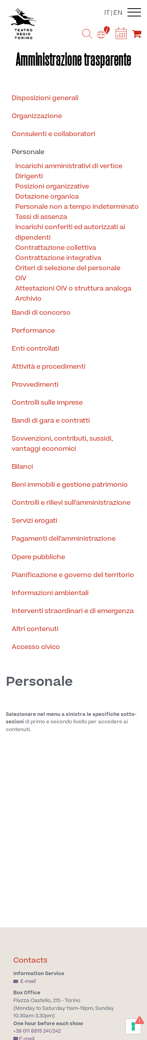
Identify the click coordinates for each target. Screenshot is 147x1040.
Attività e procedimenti (48, 366)
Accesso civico (36, 647)
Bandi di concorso (41, 312)
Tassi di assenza (41, 217)
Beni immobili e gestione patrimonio (70, 485)
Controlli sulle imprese (47, 402)
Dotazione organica (47, 196)
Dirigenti (29, 176)
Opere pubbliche (38, 557)
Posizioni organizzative (52, 186)
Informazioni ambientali (50, 593)
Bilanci (22, 467)
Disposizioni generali (45, 98)
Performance (33, 330)
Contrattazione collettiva (55, 248)
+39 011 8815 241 (32, 1031)
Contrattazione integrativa (58, 258)
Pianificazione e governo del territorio (73, 575)
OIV (20, 278)
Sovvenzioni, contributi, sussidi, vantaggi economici (62, 444)
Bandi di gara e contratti (51, 420)
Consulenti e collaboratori (53, 134)
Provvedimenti (35, 384)
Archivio (28, 298)
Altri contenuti (35, 629)
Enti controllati (35, 348)
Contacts (30, 960)
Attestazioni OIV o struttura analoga (73, 288)
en (117, 13)
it (107, 13)
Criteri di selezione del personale (67, 268)
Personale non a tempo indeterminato (77, 207)
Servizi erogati (34, 520)
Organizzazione (37, 116)
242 (57, 1031)
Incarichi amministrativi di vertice (68, 166)
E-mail (24, 981)
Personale (28, 152)
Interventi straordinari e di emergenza (73, 611)
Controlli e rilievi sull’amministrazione (71, 502)
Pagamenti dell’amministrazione (64, 538)
